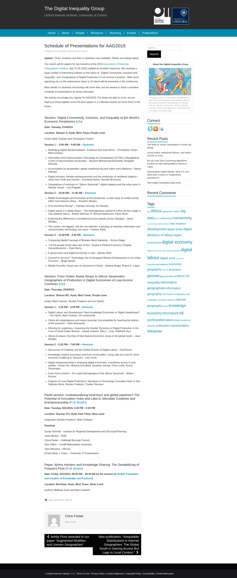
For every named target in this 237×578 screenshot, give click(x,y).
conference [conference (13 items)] (165, 218)
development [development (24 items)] (157, 229)
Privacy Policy (98, 573)
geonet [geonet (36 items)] (153, 275)
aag (50, 500)
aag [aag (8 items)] (148, 212)
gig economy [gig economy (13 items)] (167, 276)
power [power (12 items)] (177, 320)
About (65, 32)
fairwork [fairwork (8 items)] (165, 270)
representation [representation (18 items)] (179, 325)
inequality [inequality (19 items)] (153, 282)
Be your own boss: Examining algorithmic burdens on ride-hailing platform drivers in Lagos (167, 163)
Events (131, 32)
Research (97, 32)
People (79, 32)
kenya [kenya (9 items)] (165, 306)
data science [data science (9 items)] (163, 224)
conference (58, 500)
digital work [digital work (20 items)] (167, 258)
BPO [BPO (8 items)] (157, 219)
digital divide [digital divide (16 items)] (175, 229)
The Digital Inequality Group (74, 8)
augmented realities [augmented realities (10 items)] (171, 211)
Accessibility (149, 573)
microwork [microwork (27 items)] (170, 313)
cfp (79, 121)
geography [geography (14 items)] (175, 269)
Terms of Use (83, 573)
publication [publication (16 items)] (163, 325)
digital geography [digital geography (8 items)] (173, 251)
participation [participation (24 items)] (156, 320)
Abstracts (88, 144)
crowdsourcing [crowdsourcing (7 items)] (152, 224)
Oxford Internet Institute (58, 573)
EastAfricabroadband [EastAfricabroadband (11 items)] (157, 264)
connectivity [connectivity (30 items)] (182, 218)
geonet (68, 500)
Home (51, 32)
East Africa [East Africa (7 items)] (180, 258)
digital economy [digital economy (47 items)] (177, 242)
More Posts (70, 522)
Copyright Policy (133, 573)
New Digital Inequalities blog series (164, 183)
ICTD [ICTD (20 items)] (186, 276)
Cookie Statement (115, 573)
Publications (150, 32)
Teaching (115, 32)
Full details (77, 402)
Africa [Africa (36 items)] (156, 211)
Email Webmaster (165, 573)
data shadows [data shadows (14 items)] (178, 223)
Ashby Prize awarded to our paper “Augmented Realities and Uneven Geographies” (68, 540)
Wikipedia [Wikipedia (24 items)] (154, 331)
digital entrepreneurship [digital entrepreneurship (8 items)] (156, 251)
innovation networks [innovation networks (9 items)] (166, 300)
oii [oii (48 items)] (181, 312)
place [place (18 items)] (169, 320)
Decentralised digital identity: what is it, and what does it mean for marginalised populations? (168, 174)
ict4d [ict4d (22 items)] (178, 276)
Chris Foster (81, 51)
